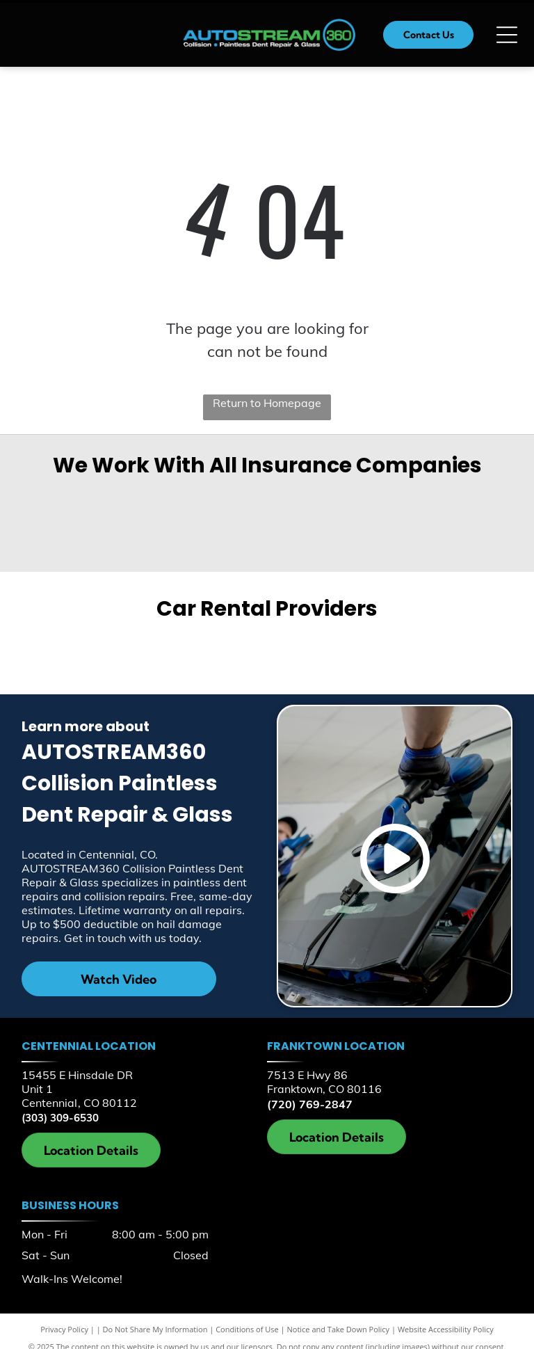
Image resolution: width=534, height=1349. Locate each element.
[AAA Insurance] (394, 502)
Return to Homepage (267, 403)
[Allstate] (479, 501)
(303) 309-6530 (60, 1117)
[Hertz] (389, 652)
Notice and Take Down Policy (338, 1329)
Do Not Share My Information (155, 1329)
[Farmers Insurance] (309, 502)
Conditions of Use (247, 1329)
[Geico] (55, 502)
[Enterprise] (145, 652)
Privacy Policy (64, 1329)
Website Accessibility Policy (446, 1329)
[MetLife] (139, 502)
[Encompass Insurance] (224, 502)
